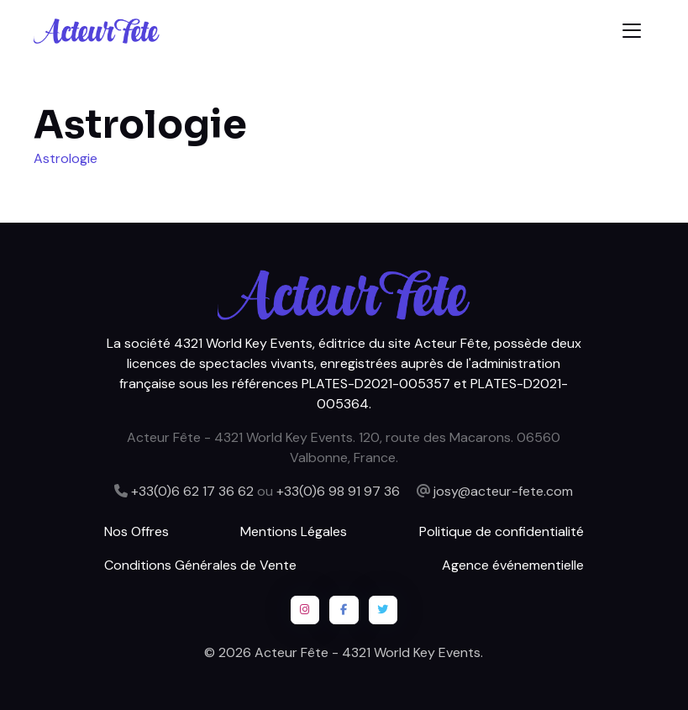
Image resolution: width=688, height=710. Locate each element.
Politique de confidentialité (501, 531)
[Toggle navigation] (631, 30)
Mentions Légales (293, 531)
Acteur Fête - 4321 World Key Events (368, 652)
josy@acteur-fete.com (503, 491)
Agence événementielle (513, 565)
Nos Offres (136, 531)
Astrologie (65, 158)
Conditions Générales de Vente (200, 565)
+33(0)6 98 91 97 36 (338, 491)
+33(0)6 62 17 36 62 (192, 491)
